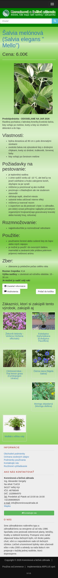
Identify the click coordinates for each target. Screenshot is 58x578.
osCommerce (17, 566)
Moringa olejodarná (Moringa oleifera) (43, 405)
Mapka (7, 506)
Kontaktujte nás (11, 463)
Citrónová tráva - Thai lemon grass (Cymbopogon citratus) (14, 375)
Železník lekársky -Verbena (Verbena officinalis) (14, 336)
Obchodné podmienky (14, 453)
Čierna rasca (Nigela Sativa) (43, 372)
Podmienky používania (15, 460)
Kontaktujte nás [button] (29, 513)
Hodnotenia (11, 291)
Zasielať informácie (15, 286)
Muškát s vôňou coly (14, 436)
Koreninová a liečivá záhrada (36, 560)
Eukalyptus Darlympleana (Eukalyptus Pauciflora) (43, 337)
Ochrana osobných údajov (16, 457)
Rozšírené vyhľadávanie (15, 466)
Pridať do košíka (46, 291)
